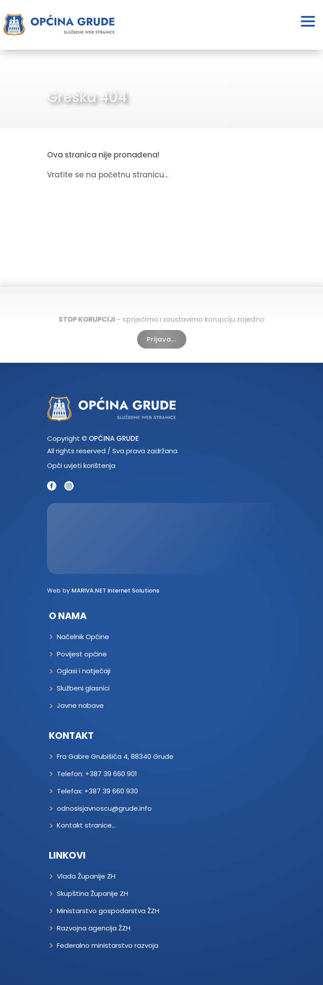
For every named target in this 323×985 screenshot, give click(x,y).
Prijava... (162, 339)
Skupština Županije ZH (92, 893)
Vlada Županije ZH (86, 876)
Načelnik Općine (83, 636)
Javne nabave (80, 705)
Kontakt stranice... (86, 825)
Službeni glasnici (83, 688)
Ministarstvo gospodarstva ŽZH (108, 910)
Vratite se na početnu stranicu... (107, 174)
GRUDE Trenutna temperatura (161, 538)
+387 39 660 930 (111, 791)
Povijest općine (82, 654)
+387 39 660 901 (111, 773)
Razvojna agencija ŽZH (93, 928)
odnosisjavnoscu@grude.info (104, 808)
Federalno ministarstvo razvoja (107, 945)
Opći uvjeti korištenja (81, 465)
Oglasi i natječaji (83, 670)
